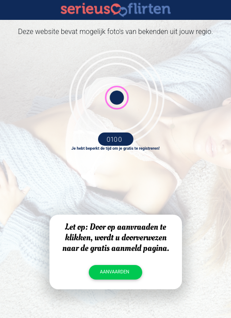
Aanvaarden (114, 272)
